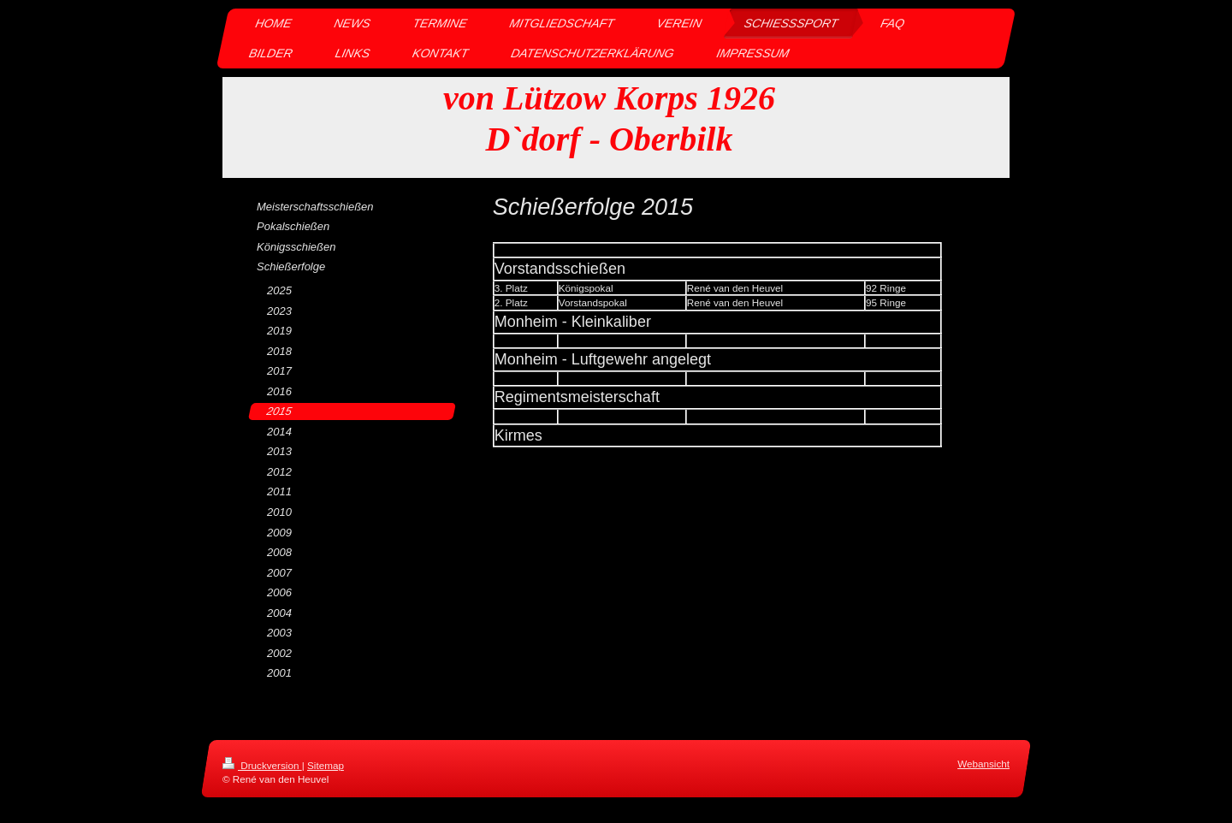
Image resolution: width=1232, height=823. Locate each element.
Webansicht (983, 763)
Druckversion (262, 765)
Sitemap (325, 765)
